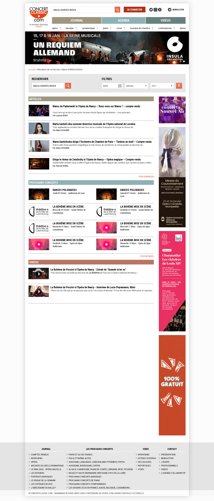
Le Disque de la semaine (43, 480)
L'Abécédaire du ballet (43, 487)
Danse (183, 28)
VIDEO (146, 449)
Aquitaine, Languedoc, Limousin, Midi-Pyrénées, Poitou (97, 462)
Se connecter (134, 9)
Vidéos (166, 20)
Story (141, 469)
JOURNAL (46, 449)
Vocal (119, 28)
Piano (105, 28)
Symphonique (88, 28)
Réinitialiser (179, 86)
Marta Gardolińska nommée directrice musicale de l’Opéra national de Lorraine (94, 124)
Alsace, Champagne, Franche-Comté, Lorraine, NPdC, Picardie (101, 469)
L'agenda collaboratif (173, 473)
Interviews (36, 458)
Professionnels (169, 465)
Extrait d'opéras (147, 458)
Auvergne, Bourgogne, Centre (84, 465)
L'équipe (165, 462)
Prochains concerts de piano (84, 480)
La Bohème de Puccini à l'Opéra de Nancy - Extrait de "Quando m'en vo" (88, 269)
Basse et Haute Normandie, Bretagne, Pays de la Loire (97, 473)
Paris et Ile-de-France (80, 454)
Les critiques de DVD (41, 484)
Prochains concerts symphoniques (87, 484)
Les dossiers (37, 473)
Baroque (70, 28)
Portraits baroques (41, 476)
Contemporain (165, 28)
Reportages (144, 465)
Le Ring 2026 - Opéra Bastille (46, 469)
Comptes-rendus (40, 454)
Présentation (168, 454)
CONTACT (172, 449)
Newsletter (178, 9)
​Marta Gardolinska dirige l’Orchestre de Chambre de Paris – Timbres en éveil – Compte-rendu (102, 142)
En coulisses (144, 462)
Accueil (31, 69)
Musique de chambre (140, 28)
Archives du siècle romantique (47, 465)
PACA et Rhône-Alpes (80, 458)
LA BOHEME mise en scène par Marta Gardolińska (151, 223)
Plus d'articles (146, 176)
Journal (76, 20)
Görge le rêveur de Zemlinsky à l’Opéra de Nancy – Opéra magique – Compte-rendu (97, 159)
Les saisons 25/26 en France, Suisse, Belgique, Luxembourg (99, 487)
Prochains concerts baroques (85, 476)
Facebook (160, 10)
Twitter (151, 10)
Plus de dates (147, 256)
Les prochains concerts (99, 449)
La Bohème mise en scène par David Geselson (81, 206)
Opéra (55, 28)
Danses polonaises (65, 190)
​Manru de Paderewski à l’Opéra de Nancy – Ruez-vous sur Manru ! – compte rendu (96, 106)
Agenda (123, 20)
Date (105, 85)
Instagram (155, 10)
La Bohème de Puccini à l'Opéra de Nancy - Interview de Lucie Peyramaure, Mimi (92, 287)
